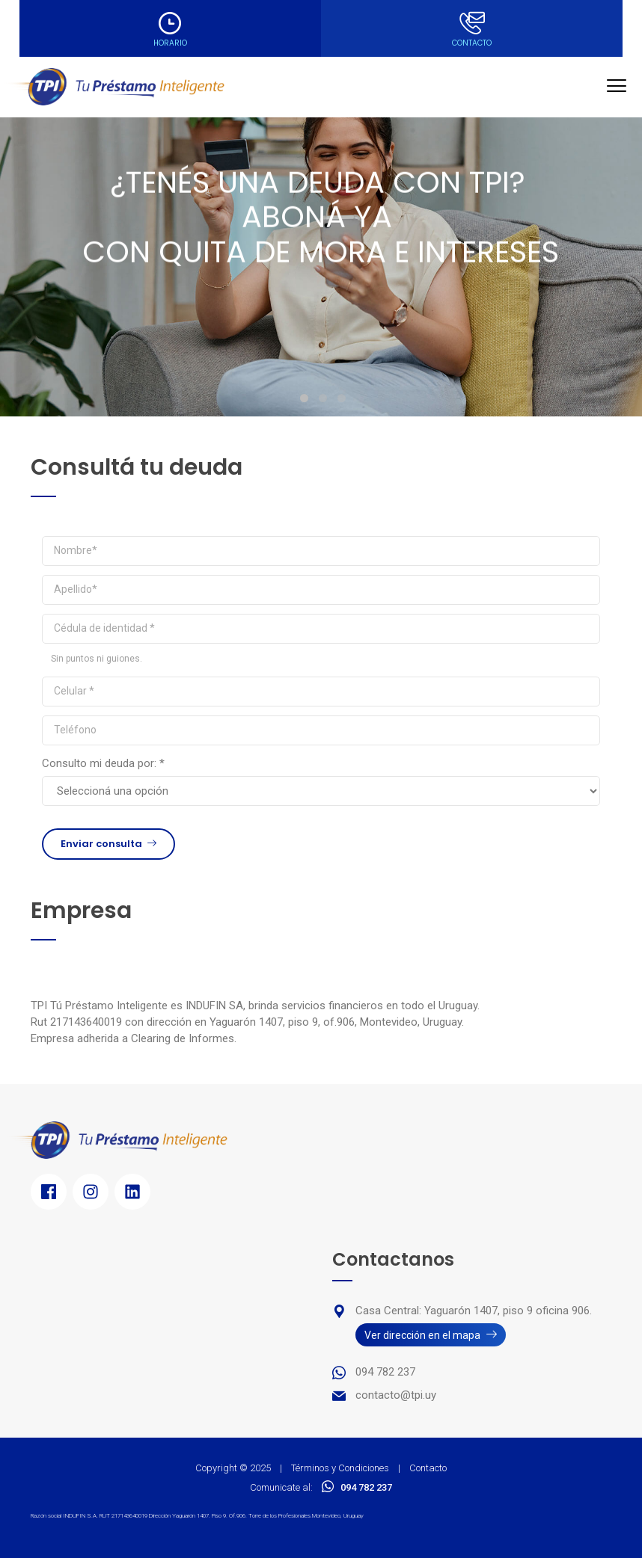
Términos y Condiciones (340, 1468)
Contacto (428, 1468)
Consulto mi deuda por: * (103, 763)
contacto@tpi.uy (395, 1395)
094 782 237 (385, 1372)
